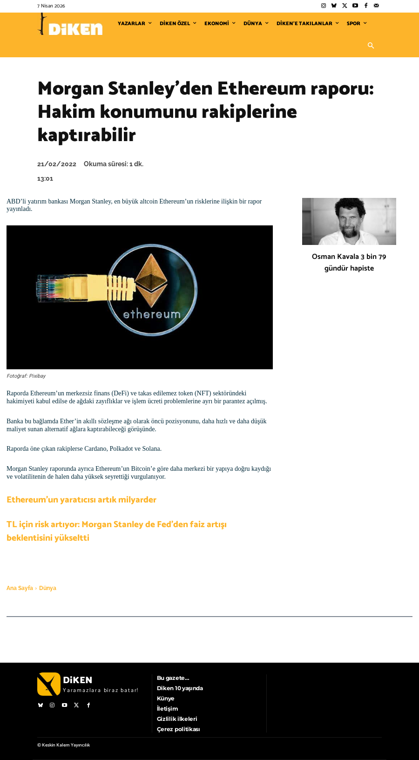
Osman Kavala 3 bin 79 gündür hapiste (349, 263)
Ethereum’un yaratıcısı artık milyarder (81, 500)
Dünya (47, 588)
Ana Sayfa (20, 588)
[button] (370, 46)
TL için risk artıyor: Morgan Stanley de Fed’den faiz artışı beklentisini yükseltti (117, 531)
